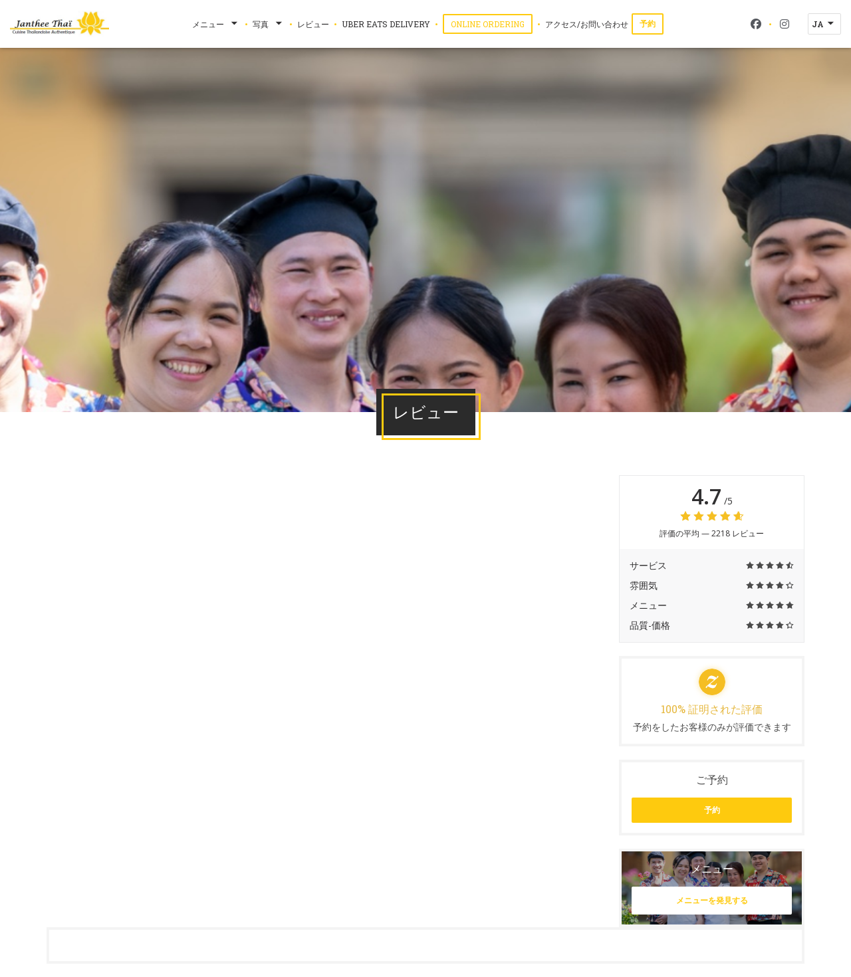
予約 (648, 23)
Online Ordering (492, 23)
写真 (269, 24)
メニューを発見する (712, 900)
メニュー (216, 24)
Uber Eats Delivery (386, 23)
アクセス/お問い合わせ (586, 24)
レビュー (313, 24)
